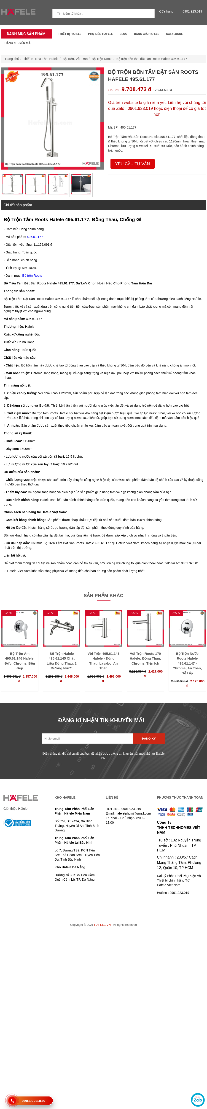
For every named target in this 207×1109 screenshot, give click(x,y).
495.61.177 (35, 237)
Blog (123, 34)
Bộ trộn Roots (32, 275)
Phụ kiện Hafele (100, 34)
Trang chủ (12, 59)
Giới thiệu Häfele (15, 808)
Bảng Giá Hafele (146, 34)
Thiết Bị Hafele (69, 34)
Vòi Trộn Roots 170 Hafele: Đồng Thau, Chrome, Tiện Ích (145, 658)
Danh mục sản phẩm (25, 34)
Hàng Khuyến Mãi (18, 43)
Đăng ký (149, 738)
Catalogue (174, 34)
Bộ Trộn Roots (102, 59)
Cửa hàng (167, 11)
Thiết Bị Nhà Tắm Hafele (41, 59)
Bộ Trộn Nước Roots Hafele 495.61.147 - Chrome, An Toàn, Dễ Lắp (187, 663)
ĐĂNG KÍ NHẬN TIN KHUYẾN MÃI (101, 720)
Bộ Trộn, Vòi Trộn (75, 59)
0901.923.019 (191, 11)
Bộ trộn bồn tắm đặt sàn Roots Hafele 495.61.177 (151, 59)
